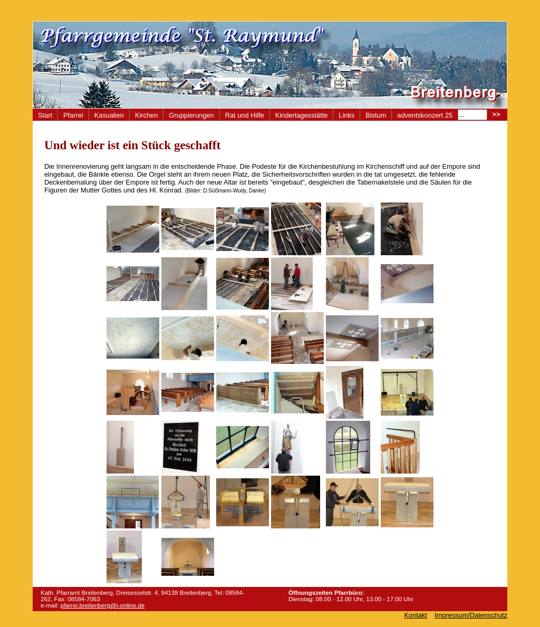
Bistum (375, 115)
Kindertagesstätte (301, 115)
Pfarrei (73, 115)
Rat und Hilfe (244, 115)
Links (346, 115)
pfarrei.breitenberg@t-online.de (103, 605)
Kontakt (415, 615)
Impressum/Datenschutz (471, 615)
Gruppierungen (191, 115)
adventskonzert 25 (424, 115)
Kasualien (109, 115)
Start (45, 115)
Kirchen (146, 115)
